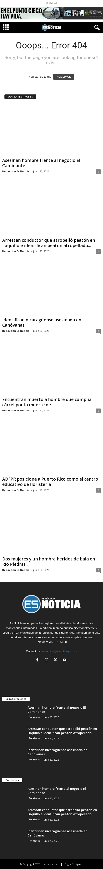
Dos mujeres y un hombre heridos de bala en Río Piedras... (48, 561)
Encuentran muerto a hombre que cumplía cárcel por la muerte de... (46, 402)
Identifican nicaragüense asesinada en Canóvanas (41, 322)
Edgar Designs (73, 864)
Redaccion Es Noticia (16, 171)
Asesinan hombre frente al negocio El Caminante (41, 163)
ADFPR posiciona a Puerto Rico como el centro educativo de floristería (50, 481)
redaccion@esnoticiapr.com (59, 651)
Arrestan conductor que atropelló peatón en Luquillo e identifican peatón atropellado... (48, 242)
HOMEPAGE (64, 76)
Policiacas (34, 717)
